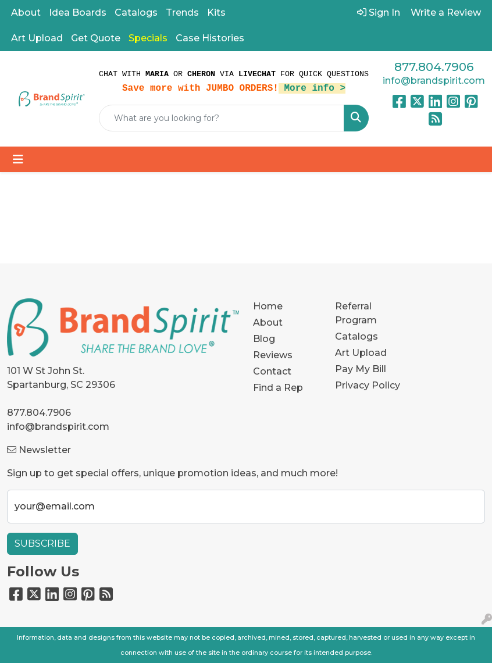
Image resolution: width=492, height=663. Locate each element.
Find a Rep (278, 387)
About (26, 12)
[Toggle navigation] (18, 159)
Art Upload (37, 38)
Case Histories (210, 38)
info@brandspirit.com (434, 80)
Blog (264, 338)
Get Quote (95, 38)
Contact (272, 371)
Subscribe (42, 543)
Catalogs (136, 12)
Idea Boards (77, 12)
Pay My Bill (360, 369)
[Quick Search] (221, 118)
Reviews (273, 355)
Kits (216, 12)
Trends (182, 12)
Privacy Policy (367, 385)
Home (268, 306)
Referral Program (356, 313)
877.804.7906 (433, 67)
